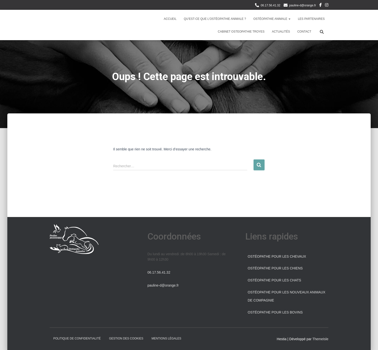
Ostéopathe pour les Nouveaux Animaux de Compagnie (286, 296)
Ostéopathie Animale (271, 19)
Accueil (170, 19)
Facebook (320, 5)
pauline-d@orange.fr (302, 5)
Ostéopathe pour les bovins (275, 312)
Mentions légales (166, 338)
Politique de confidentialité (77, 338)
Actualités (281, 31)
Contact (304, 31)
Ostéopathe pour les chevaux (277, 256)
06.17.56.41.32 (270, 5)
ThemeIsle (320, 339)
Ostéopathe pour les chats (274, 280)
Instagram (326, 5)
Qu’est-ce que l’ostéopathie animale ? (215, 19)
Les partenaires (311, 19)
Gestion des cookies (126, 338)
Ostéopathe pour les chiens (275, 268)
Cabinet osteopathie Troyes (241, 31)
